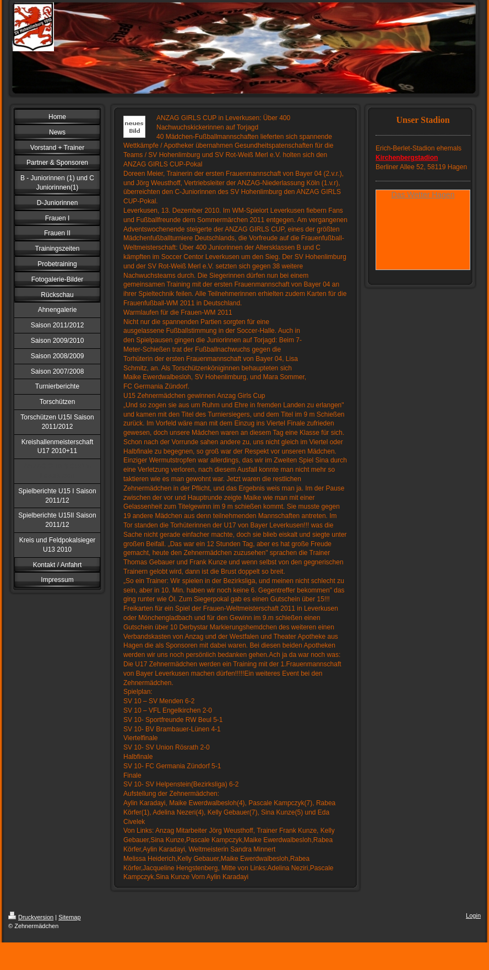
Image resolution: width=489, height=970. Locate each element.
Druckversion (30, 917)
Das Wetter (411, 194)
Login (473, 915)
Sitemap (69, 917)
